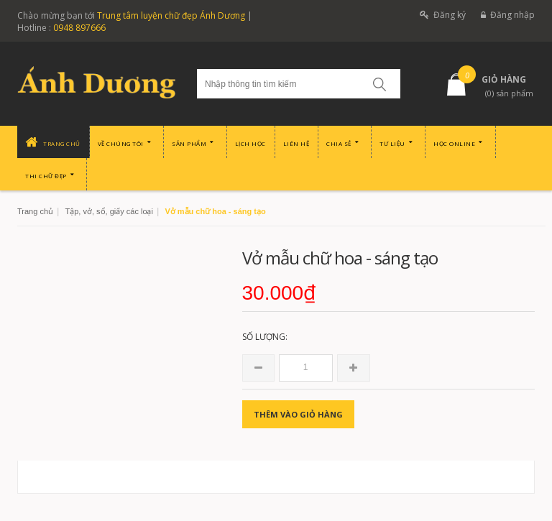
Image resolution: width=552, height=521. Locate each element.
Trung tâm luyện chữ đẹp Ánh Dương (171, 15)
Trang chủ (35, 211)
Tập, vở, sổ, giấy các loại (108, 211)
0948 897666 (79, 28)
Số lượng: (265, 337)
